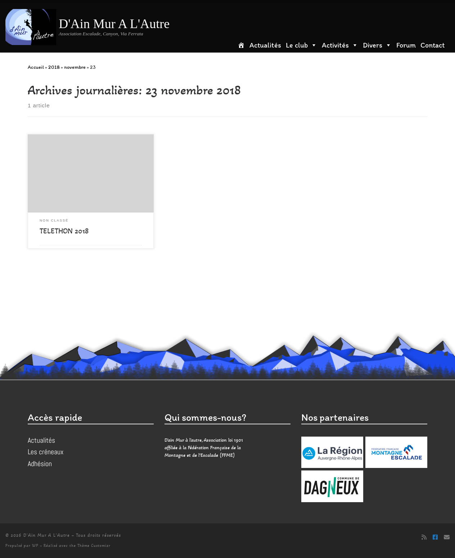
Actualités (265, 45)
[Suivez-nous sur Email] (447, 537)
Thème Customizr (94, 545)
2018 (54, 67)
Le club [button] (301, 45)
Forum (406, 45)
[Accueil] (243, 45)
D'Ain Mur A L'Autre (46, 535)
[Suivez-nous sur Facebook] (435, 537)
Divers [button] (377, 45)
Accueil (36, 67)
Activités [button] (340, 45)
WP (35, 545)
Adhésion (40, 464)
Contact (432, 45)
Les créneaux (45, 452)
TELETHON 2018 (64, 231)
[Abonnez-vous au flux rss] (424, 537)
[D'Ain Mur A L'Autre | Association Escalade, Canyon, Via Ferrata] (30, 25)
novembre (75, 67)
